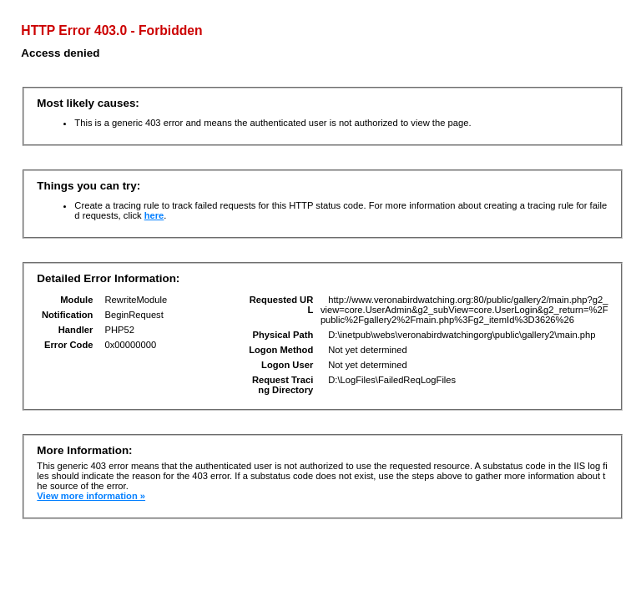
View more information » (91, 496)
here (154, 215)
